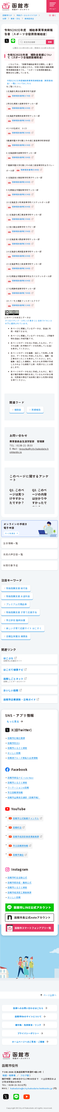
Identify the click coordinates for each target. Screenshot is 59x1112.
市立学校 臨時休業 (15, 620)
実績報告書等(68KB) (21, 182)
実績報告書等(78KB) (21, 292)
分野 (4, 18)
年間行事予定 (10, 565)
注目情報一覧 (10, 543)
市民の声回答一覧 (13, 554)
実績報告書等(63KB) (21, 145)
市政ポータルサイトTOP (27, 15)
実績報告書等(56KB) (21, 120)
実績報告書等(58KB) (21, 157)
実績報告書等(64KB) (30, 169)
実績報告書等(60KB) (21, 108)
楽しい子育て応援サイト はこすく (24, 628)
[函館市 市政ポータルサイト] (15, 6)
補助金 (17, 409)
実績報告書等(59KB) (21, 218)
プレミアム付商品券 (16, 604)
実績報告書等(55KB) (21, 243)
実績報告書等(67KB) (21, 95)
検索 (50, 42)
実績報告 (36, 409)
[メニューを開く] (52, 6)
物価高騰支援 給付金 (17, 588)
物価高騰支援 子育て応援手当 (21, 612)
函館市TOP (7, 15)
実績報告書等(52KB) (21, 305)
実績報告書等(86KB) (21, 206)
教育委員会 (29, 18)
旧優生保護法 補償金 (17, 636)
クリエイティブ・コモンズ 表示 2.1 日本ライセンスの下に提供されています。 (28, 322)
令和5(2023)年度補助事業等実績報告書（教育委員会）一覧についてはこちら (30, 82)
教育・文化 (15, 18)
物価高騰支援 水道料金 (18, 596)
